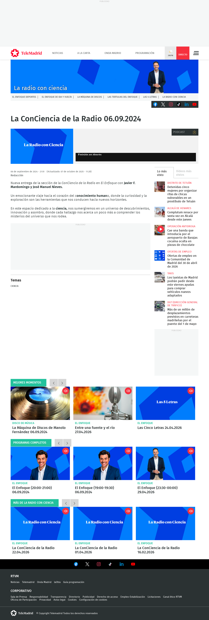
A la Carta (83, 53)
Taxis (170, 273)
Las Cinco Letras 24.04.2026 (165, 403)
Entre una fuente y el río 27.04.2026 (103, 403)
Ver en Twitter (87, 564)
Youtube (194, 104)
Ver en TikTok (110, 564)
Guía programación (73, 582)
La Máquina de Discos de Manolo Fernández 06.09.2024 (40, 403)
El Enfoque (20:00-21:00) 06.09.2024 (40, 463)
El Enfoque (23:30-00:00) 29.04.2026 (165, 463)
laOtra (57, 582)
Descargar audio (194, 132)
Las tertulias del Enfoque (122, 97)
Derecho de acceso (107, 597)
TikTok (179, 104)
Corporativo (21, 591)
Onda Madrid (112, 53)
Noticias (57, 53)
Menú (195, 53)
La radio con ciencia (174, 97)
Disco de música (23, 423)
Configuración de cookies (93, 600)
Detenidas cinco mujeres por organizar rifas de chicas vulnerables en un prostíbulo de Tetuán (159, 186)
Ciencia (14, 286)
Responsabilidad (39, 597)
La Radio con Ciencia (42, 146)
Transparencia (58, 597)
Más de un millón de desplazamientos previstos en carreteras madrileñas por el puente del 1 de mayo (159, 306)
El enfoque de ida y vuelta (57, 97)
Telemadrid (28, 582)
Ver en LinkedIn (121, 564)
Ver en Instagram (99, 564)
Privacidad (45, 600)
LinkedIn (187, 104)
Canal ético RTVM (172, 597)
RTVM (15, 576)
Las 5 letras (150, 97)
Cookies (72, 600)
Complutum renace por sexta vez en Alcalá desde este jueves (159, 212)
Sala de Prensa (19, 597)
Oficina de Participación (24, 600)
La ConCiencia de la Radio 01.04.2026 (103, 523)
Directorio (74, 597)
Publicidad (88, 597)
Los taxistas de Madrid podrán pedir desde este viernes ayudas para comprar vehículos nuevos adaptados (159, 277)
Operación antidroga (181, 226)
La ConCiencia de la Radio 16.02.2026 (165, 523)
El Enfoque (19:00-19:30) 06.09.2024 (103, 463)
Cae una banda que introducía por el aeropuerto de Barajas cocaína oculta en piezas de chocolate (159, 230)
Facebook (155, 104)
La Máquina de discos (89, 97)
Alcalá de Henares (179, 208)
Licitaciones (154, 597)
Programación (144, 53)
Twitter (163, 104)
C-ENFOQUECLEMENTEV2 (104, 76)
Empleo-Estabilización (133, 597)
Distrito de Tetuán (179, 183)
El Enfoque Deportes (24, 97)
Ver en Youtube (133, 564)
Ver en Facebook (76, 564)
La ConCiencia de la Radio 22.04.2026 (40, 523)
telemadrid (22, 613)
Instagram (171, 104)
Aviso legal (59, 600)
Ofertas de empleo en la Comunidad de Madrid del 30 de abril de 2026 (159, 255)
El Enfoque (82, 423)
